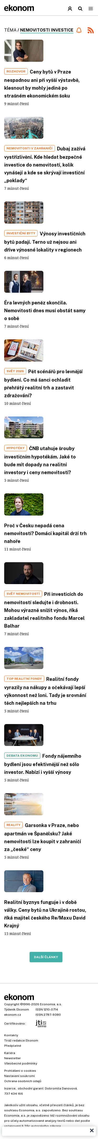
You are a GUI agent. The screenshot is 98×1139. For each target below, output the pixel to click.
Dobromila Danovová (61, 1088)
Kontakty (11, 1035)
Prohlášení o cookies (20, 1071)
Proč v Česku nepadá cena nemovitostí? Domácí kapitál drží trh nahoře (45, 533)
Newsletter (12, 1058)
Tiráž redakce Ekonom (21, 1040)
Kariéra (9, 1053)
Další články (46, 957)
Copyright (11, 1004)
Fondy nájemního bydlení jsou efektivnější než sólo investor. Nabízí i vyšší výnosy (42, 764)
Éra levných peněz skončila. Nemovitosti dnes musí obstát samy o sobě (44, 310)
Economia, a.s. (51, 1004)
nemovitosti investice (46, 30)
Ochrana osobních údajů (22, 1081)
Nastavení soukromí (19, 1076)
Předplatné (12, 1046)
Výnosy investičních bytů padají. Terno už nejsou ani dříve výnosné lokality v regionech (44, 242)
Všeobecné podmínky (20, 1063)
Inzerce (9, 1088)
